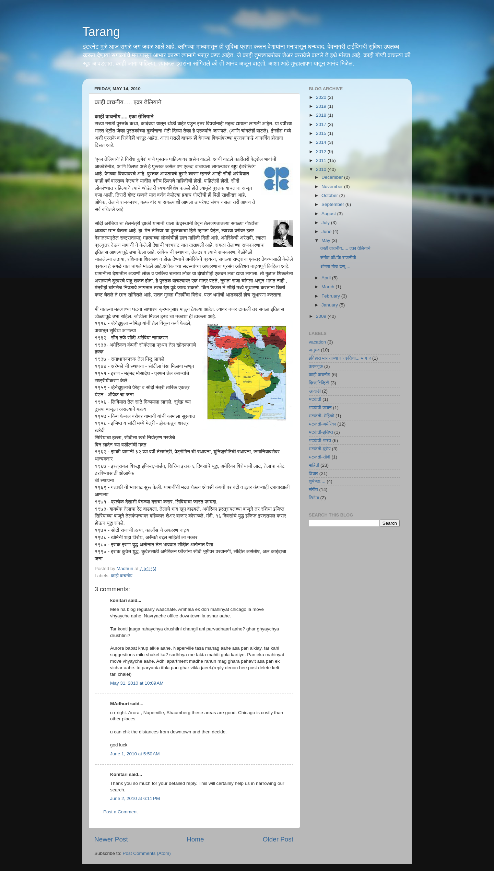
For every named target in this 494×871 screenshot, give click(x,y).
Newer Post (111, 839)
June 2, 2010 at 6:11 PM (135, 798)
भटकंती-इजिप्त (321, 432)
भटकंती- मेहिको (321, 415)
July (326, 222)
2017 (322, 124)
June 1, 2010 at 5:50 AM (135, 753)
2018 (322, 115)
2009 (322, 316)
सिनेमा (314, 497)
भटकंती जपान (320, 407)
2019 (322, 106)
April (326, 277)
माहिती (314, 465)
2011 (322, 160)
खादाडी (315, 391)
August (329, 213)
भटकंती (315, 399)
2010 (322, 169)
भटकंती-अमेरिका (322, 424)
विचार (313, 473)
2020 (322, 97)
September (333, 204)
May (326, 240)
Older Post (278, 839)
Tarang (101, 32)
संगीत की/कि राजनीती (338, 257)
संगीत (313, 489)
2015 (322, 133)
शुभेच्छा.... (317, 481)
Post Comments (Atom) (147, 853)
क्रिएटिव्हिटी (319, 382)
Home (195, 839)
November (332, 186)
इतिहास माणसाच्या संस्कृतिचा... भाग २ (340, 358)
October (330, 195)
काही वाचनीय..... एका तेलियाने (345, 248)
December (332, 177)
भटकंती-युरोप (320, 448)
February (331, 296)
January (330, 304)
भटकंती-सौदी (319, 457)
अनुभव (314, 349)
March (328, 286)
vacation (317, 342)
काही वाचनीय (121, 575)
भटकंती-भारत (320, 440)
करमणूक (316, 366)
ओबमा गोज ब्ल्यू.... (335, 266)
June (327, 231)
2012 (322, 151)
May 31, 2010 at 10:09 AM (137, 683)
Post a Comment (120, 811)
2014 (322, 142)
